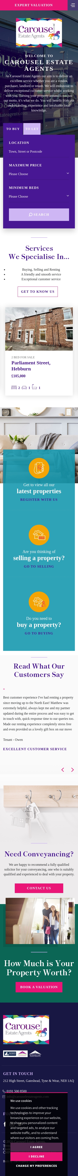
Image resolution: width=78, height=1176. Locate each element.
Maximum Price (25, 165)
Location (19, 143)
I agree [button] (36, 1147)
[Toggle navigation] (73, 4)
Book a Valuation (39, 987)
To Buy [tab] (13, 129)
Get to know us (37, 291)
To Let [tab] (31, 129)
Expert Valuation (34, 5)
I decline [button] (36, 1156)
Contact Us (39, 888)
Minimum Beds (24, 187)
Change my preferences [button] (36, 1166)
